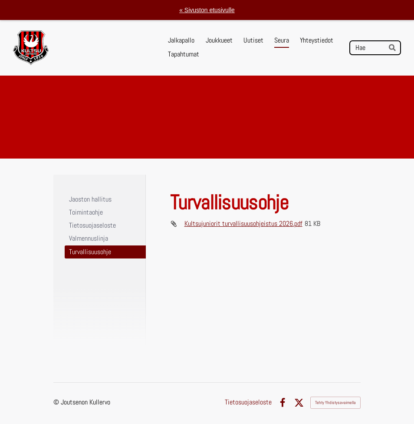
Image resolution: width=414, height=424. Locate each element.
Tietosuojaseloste (248, 402)
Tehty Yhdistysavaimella (335, 402)
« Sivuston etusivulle (207, 10)
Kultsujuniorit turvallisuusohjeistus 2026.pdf (243, 223)
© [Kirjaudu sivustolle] (57, 402)
